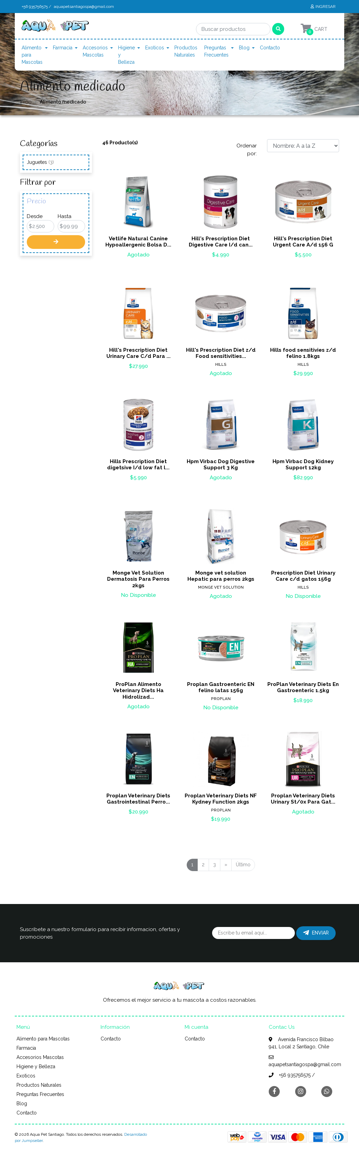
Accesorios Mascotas (95, 51)
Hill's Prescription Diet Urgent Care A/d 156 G (303, 242)
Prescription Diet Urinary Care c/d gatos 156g (303, 576)
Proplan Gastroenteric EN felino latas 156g (220, 687)
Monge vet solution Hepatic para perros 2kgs (220, 576)
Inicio (26, 102)
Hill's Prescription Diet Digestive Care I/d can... (221, 242)
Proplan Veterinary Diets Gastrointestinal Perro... (138, 799)
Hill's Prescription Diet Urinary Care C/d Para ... (138, 353)
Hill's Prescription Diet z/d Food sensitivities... (221, 353)
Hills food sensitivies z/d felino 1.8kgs (303, 353)
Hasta (64, 216)
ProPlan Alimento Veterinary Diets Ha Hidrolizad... (138, 690)
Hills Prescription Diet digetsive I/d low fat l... (138, 464)
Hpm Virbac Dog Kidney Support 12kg (303, 464)
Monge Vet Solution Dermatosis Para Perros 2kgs (138, 579)
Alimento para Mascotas (32, 55)
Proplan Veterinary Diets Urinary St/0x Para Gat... (303, 799)
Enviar (316, 932)
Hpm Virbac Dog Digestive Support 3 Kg (221, 464)
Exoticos (154, 47)
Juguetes (40, 162)
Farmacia (62, 47)
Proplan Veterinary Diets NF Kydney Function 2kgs (221, 799)
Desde (35, 216)
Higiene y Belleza (126, 55)
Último (243, 864)
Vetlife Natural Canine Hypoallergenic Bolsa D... (138, 242)
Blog (244, 47)
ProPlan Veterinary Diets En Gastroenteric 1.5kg (303, 687)
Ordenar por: (246, 150)
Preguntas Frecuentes (216, 51)
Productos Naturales (185, 51)
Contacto (270, 47)
